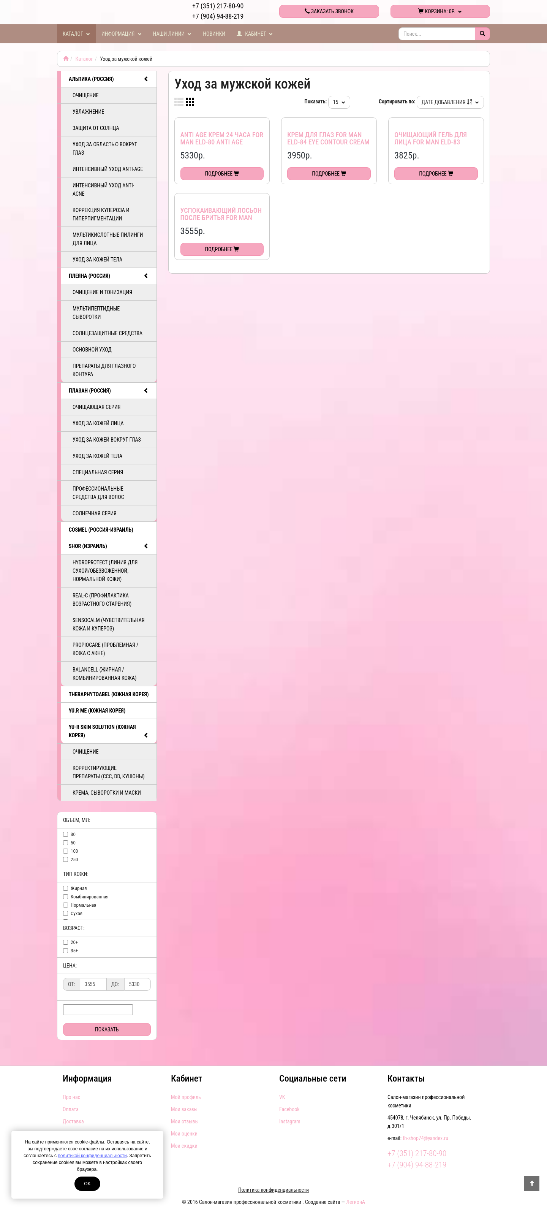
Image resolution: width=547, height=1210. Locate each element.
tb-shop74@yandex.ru (425, 1138)
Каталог (76, 34)
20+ (74, 942)
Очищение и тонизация (102, 292)
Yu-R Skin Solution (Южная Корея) (109, 731)
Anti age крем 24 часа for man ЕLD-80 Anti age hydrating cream (222, 142)
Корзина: (440, 11)
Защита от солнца (96, 128)
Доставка (73, 1121)
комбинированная (90, 897)
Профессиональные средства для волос (98, 493)
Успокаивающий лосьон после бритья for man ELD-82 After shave (221, 218)
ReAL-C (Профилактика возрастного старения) (102, 599)
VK (282, 1097)
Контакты (406, 1078)
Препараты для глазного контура (104, 370)
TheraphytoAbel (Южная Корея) (109, 694)
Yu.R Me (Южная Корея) (97, 711)
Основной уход (92, 350)
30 (73, 834)
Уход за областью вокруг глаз (105, 148)
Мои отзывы (185, 1121)
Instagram (289, 1121)
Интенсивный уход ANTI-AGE (108, 169)
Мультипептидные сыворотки (96, 313)
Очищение (86, 95)
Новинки (214, 34)
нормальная (83, 905)
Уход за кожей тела (97, 260)
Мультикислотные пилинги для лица (108, 239)
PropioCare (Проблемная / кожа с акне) (105, 649)
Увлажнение (88, 112)
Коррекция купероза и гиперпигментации (101, 214)
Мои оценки (184, 1134)
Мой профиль (186, 1097)
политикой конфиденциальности (92, 1155)
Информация (121, 34)
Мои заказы (184, 1109)
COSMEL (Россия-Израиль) (101, 530)
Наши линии (172, 34)
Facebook (289, 1109)
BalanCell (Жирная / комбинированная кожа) (104, 674)
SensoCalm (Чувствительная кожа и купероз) (109, 624)
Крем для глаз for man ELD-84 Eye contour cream (328, 138)
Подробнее (222, 174)
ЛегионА (355, 1202)
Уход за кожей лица (98, 423)
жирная (79, 888)
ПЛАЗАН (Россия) (109, 390)
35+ (74, 950)
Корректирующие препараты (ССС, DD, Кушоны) (109, 772)
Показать (107, 1029)
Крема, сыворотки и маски (107, 793)
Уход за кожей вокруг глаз (107, 440)
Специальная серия (98, 472)
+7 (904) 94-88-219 (217, 16)
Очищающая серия (96, 407)
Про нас (71, 1097)
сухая (76, 913)
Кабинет (255, 34)
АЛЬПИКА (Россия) (109, 79)
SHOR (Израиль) (109, 546)
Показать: (315, 101)
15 (339, 102)
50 (73, 843)
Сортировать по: (397, 101)
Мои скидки (184, 1146)
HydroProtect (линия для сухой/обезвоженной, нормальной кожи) (105, 570)
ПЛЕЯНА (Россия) (109, 276)
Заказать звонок (329, 11)
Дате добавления (450, 102)
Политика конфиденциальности (273, 1190)
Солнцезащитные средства (107, 333)
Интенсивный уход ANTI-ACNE (103, 189)
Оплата (71, 1109)
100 (74, 851)
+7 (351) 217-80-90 (217, 6)
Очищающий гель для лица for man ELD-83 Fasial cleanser (430, 142)
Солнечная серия (95, 513)
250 (74, 859)
